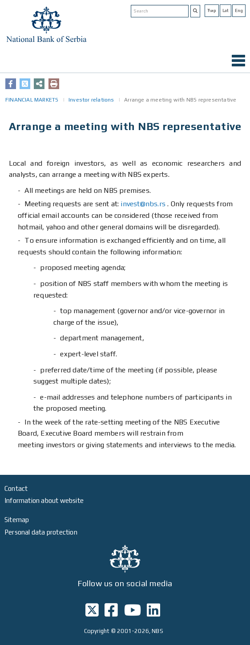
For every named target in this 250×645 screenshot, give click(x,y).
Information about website (44, 500)
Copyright (97, 631)
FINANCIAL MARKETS (31, 100)
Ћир (211, 10)
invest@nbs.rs (143, 204)
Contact (16, 488)
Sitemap (16, 519)
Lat (225, 10)
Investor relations (91, 100)
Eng (239, 10)
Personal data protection (40, 532)
